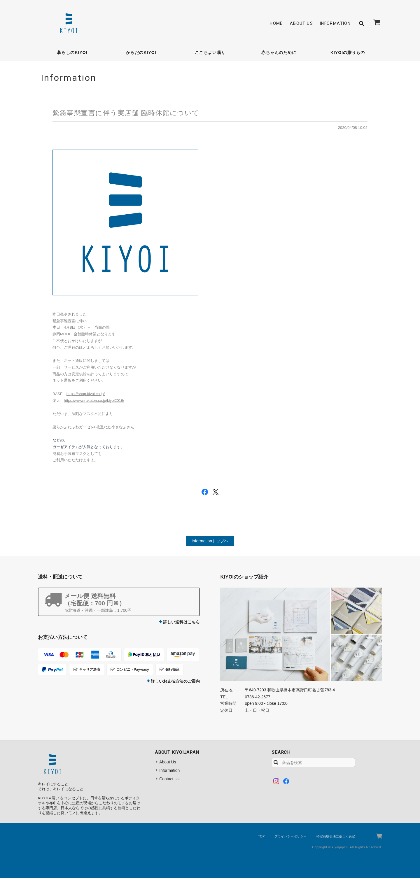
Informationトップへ (210, 541)
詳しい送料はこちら (181, 622)
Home (276, 23)
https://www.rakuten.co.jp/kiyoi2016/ (94, 400)
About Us (301, 23)
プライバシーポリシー (290, 836)
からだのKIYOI (141, 52)
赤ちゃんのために (278, 52)
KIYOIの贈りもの (347, 52)
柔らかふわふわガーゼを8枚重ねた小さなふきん (95, 427)
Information (335, 23)
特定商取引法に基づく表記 (335, 836)
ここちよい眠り (210, 52)
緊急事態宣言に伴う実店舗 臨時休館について (126, 113)
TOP (261, 836)
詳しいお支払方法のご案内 (175, 681)
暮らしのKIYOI (72, 52)
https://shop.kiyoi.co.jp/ (85, 394)
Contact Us (169, 779)
